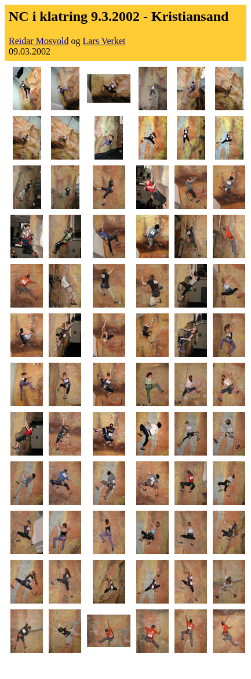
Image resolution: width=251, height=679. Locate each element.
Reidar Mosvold (39, 41)
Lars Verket (104, 41)
